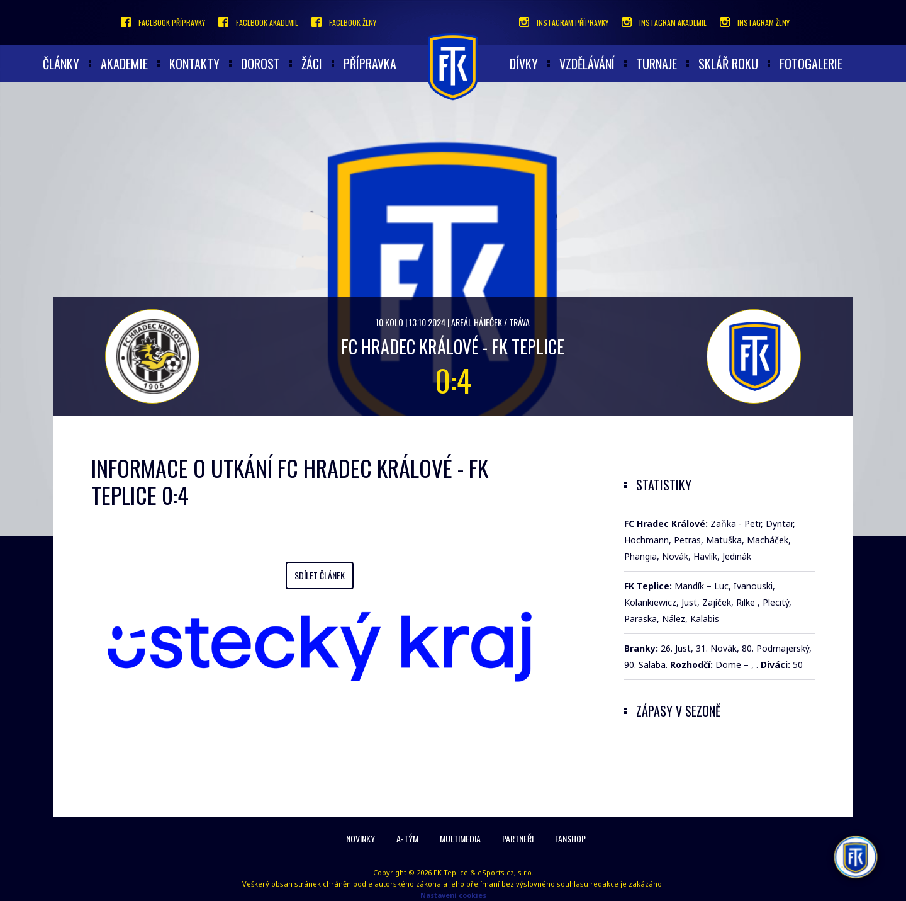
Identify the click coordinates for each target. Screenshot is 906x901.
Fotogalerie (811, 63)
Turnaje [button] (656, 63)
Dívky (524, 63)
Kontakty (194, 63)
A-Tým (407, 838)
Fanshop (570, 838)
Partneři (518, 838)
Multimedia (460, 838)
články (61, 63)
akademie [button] (124, 63)
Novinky (360, 838)
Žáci (311, 63)
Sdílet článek (319, 575)
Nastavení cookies (453, 895)
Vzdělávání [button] (587, 63)
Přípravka (370, 63)
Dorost (260, 63)
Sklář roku (728, 63)
